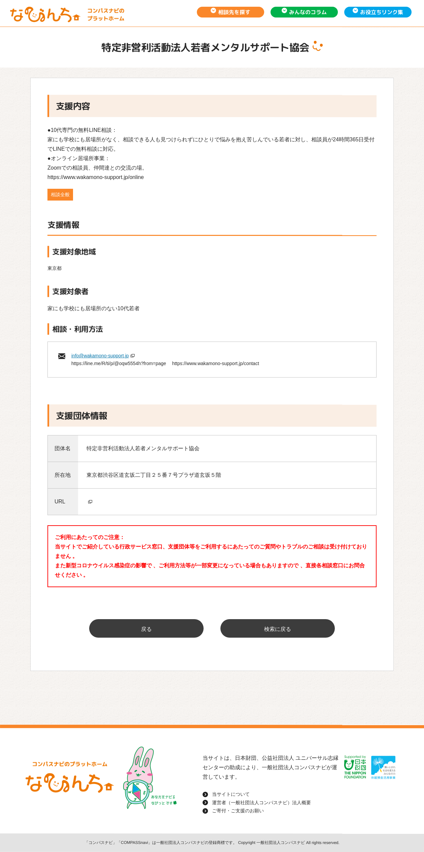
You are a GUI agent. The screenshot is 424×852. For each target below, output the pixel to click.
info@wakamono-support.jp (100, 355)
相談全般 (60, 194)
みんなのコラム (308, 12)
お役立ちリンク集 (381, 12)
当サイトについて (231, 794)
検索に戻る (277, 629)
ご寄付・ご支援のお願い (238, 810)
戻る (146, 629)
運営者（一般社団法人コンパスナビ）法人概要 (261, 802)
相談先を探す (234, 12)
